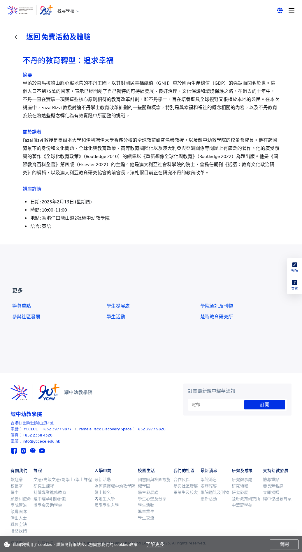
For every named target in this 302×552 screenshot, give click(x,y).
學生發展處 (118, 306)
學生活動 (115, 317)
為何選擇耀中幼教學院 (114, 486)
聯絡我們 (18, 530)
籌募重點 (21, 306)
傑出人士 (18, 518)
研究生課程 (44, 486)
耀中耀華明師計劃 (50, 498)
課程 (38, 470)
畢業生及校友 (185, 492)
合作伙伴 (181, 479)
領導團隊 (18, 511)
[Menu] (291, 10)
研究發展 (240, 492)
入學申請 (102, 470)
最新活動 (102, 479)
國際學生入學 (106, 505)
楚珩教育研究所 (216, 317)
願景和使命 (20, 498)
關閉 (284, 544)
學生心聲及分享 (152, 498)
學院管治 (18, 505)
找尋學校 (66, 11)
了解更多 (155, 544)
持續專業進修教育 (50, 492)
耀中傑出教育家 (277, 498)
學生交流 (146, 518)
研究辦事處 (242, 479)
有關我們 (18, 470)
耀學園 (144, 486)
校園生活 (146, 470)
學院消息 (209, 479)
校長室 (16, 486)
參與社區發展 (26, 317)
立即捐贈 (271, 492)
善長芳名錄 (273, 486)
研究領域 (240, 486)
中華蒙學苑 (242, 505)
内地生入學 (104, 498)
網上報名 (102, 492)
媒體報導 (209, 486)
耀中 (14, 492)
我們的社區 (184, 470)
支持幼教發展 (275, 470)
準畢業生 (146, 511)
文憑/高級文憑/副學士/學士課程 (63, 479)
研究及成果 (242, 470)
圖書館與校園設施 (154, 479)
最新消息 (209, 470)
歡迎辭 (16, 479)
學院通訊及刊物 (216, 306)
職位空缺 (18, 524)
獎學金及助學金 (48, 505)
